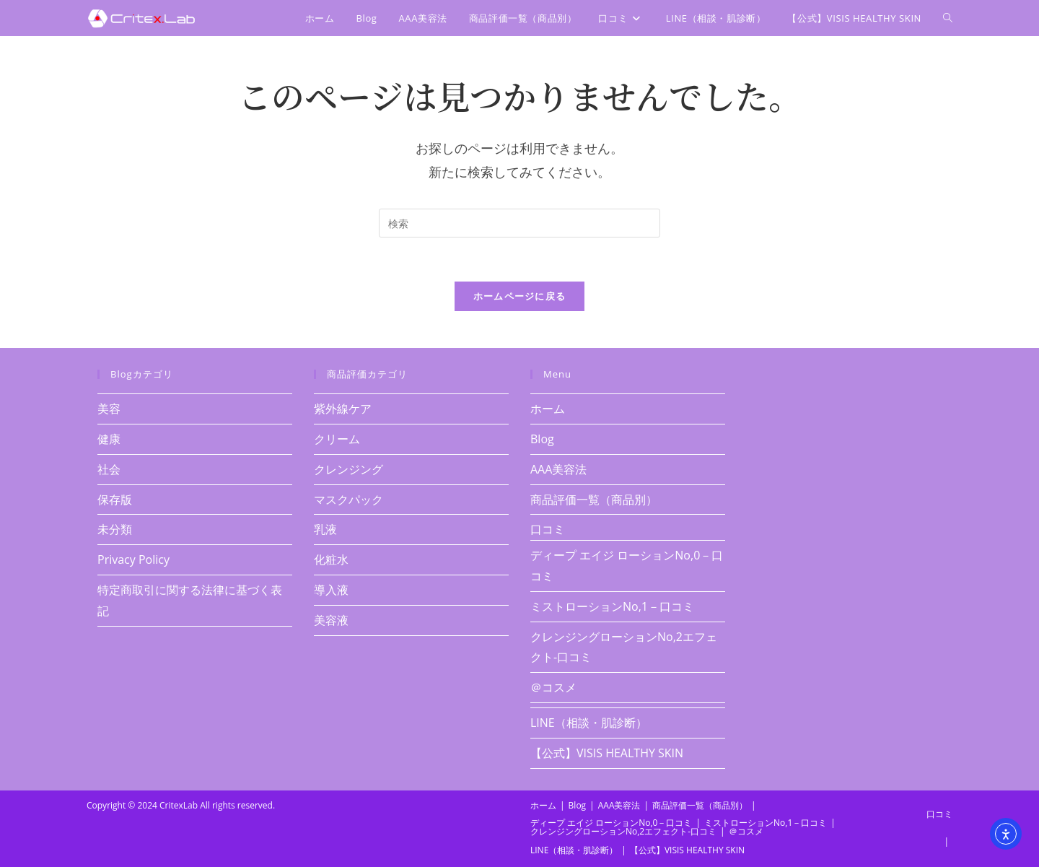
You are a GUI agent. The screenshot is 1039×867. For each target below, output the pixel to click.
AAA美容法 (558, 469)
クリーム (337, 439)
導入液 (331, 590)
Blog (542, 439)
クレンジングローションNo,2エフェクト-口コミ (623, 831)
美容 (108, 409)
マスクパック (348, 499)
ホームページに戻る (519, 295)
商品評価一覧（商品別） (593, 499)
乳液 (325, 529)
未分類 (114, 529)
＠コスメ (553, 687)
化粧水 (331, 559)
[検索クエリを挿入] (519, 223)
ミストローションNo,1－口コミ (612, 606)
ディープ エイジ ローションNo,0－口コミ (611, 822)
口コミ (547, 529)
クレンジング (348, 469)
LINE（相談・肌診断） (588, 723)
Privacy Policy (133, 559)
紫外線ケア (343, 409)
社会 (108, 469)
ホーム (547, 409)
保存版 (114, 499)
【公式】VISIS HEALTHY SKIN (606, 753)
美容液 (331, 620)
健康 (108, 439)
